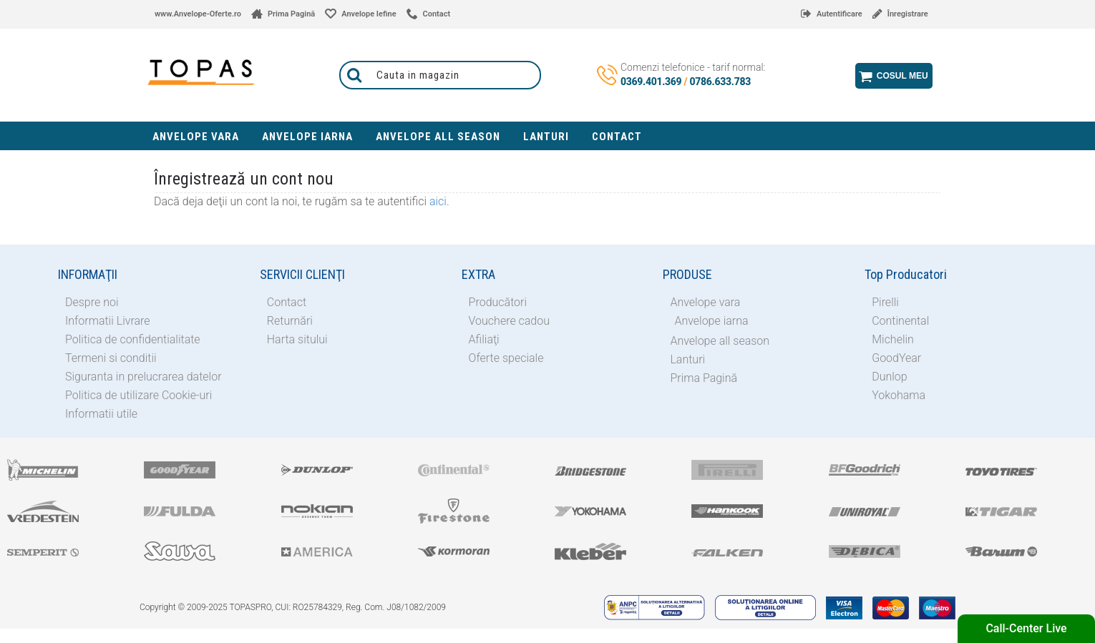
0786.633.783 (720, 81)
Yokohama (898, 395)
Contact (286, 302)
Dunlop (889, 376)
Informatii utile (101, 414)
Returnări (290, 321)
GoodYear (896, 358)
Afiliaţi (484, 339)
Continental (900, 321)
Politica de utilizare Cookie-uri (138, 395)
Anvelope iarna (711, 321)
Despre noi (92, 302)
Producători (498, 302)
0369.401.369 (650, 81)
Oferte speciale (506, 358)
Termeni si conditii (111, 358)
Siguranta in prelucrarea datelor (143, 376)
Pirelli (885, 302)
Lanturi (687, 359)
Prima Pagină (703, 378)
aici (438, 201)
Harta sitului (297, 339)
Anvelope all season (719, 341)
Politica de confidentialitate (132, 339)
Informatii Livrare (107, 321)
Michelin (893, 339)
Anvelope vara (705, 302)
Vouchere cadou (509, 321)
